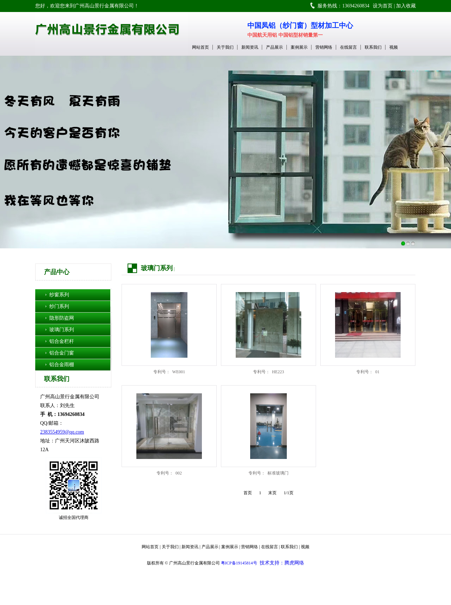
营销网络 (323, 47)
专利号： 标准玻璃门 (268, 473)
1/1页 (288, 492)
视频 (393, 47)
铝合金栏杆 (61, 341)
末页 (272, 492)
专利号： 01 (367, 371)
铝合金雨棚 (61, 364)
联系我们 (373, 47)
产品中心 (56, 272)
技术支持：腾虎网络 (282, 562)
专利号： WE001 (169, 371)
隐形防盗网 (61, 318)
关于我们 (225, 47)
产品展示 (274, 47)
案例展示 (299, 47)
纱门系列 (59, 306)
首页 (247, 492)
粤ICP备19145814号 (239, 563)
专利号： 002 (169, 473)
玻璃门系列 (61, 329)
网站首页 (200, 47)
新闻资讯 (249, 47)
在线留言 (348, 47)
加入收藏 (406, 5)
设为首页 (383, 5)
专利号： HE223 (268, 371)
